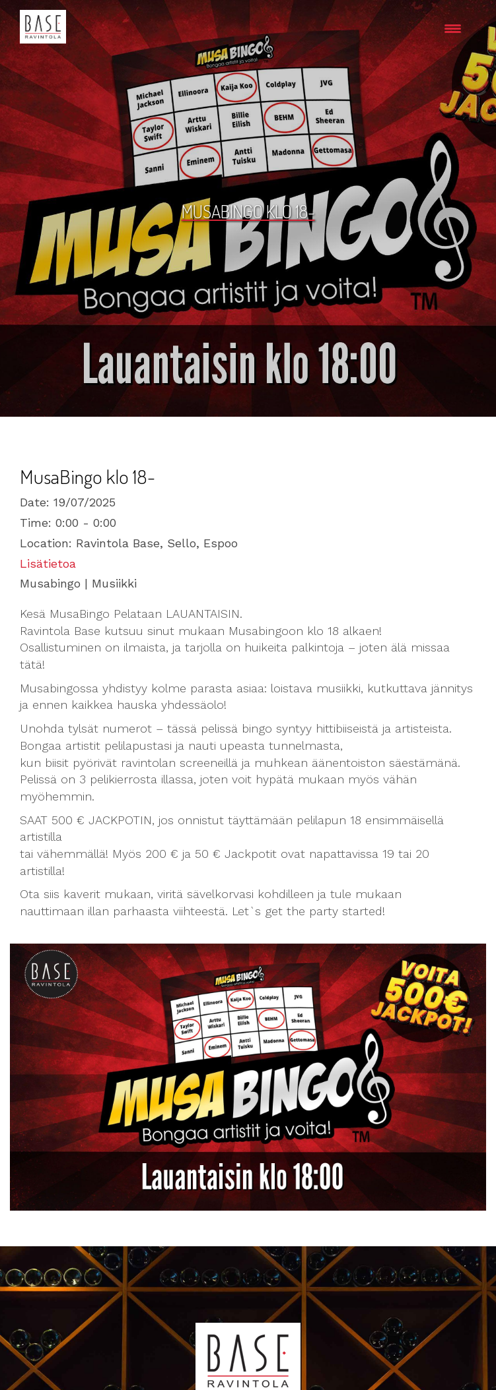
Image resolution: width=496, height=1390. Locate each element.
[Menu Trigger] (453, 28)
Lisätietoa (48, 563)
